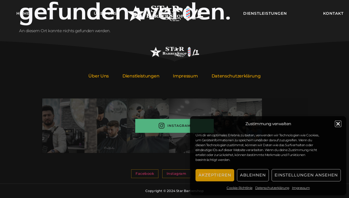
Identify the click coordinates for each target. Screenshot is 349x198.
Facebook (145, 173)
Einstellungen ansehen (306, 175)
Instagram (175, 126)
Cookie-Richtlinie (239, 188)
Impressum (301, 188)
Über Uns (105, 13)
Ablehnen (253, 175)
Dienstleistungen (265, 13)
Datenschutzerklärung (272, 188)
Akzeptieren (214, 175)
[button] (338, 124)
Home (23, 13)
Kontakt (333, 13)
